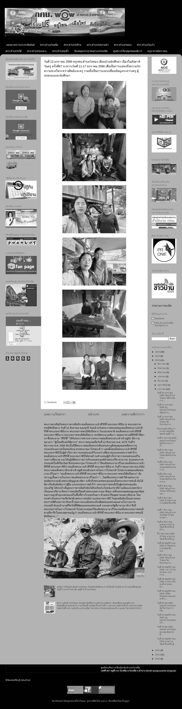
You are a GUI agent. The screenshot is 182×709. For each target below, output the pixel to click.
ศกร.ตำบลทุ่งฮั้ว (60, 51)
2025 (157, 352)
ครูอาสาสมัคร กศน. (158, 51)
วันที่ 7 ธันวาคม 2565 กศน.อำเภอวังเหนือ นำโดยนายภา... (166, 514)
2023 (157, 360)
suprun (104, 701)
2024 (157, 356)
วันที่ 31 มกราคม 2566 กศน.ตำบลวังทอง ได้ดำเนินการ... (166, 397)
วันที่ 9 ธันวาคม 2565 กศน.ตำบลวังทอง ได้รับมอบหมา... (166, 490)
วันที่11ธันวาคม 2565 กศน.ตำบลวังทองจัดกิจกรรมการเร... (166, 478)
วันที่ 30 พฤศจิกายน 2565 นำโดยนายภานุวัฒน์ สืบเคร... (166, 547)
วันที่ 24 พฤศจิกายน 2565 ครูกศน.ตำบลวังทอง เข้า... (166, 619)
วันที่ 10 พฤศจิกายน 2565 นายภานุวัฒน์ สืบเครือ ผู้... (166, 641)
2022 (157, 650)
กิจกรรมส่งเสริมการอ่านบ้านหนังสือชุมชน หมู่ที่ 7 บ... (166, 431)
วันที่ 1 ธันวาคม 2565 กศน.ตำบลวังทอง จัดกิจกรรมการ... (166, 559)
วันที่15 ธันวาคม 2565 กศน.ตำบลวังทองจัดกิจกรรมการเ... (166, 466)
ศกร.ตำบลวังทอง (122, 44)
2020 (157, 659)
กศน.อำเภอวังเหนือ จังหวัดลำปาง (164, 324)
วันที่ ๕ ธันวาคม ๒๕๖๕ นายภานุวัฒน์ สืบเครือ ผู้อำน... (165, 526)
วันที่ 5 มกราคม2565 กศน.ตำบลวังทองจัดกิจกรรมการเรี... (166, 442)
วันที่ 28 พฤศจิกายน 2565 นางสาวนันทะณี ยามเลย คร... (166, 583)
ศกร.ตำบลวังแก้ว (146, 44)
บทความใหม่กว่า (55, 414)
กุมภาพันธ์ (163, 385)
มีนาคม (161, 381)
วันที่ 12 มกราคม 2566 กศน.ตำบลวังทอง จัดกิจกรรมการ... (166, 421)
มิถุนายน (162, 372)
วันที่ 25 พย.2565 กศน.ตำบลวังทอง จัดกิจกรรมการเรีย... (166, 607)
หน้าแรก (93, 414)
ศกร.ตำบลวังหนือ (49, 44)
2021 (157, 654)
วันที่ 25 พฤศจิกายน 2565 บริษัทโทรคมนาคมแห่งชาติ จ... (166, 595)
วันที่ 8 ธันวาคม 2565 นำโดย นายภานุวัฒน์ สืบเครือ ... (166, 502)
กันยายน (162, 368)
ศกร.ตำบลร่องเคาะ (37, 51)
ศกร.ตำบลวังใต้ (14, 51)
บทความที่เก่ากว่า (132, 414)
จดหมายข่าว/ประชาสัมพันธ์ (20, 44)
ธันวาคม (162, 364)
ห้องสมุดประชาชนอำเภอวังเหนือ (91, 51)
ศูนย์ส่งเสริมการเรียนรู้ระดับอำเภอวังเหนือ (127, 668)
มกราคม (162, 389)
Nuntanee (159, 318)
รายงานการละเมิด (161, 305)
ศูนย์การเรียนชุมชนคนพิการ (127, 51)
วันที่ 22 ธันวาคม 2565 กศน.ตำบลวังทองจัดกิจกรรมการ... (166, 454)
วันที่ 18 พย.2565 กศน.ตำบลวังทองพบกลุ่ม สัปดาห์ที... (166, 631)
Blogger (125, 701)
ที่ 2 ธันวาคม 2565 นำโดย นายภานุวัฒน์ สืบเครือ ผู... (166, 536)
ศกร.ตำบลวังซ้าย (72, 44)
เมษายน (162, 376)
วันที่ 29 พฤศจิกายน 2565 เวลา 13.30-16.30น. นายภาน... (166, 571)
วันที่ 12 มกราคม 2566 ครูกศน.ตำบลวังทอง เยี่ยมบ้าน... (166, 409)
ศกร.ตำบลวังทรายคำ (98, 44)
